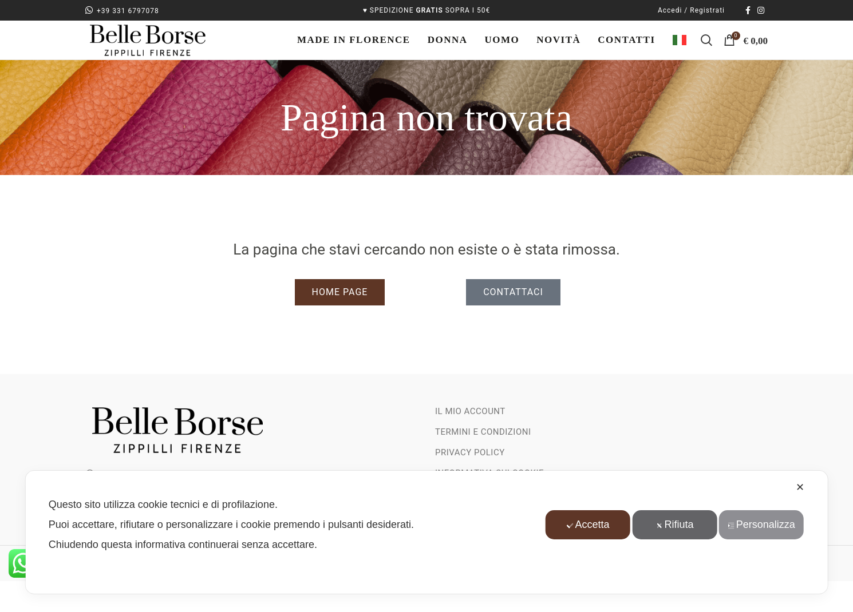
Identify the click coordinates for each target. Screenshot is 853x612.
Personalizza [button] (763, 524)
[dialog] (427, 532)
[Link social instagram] (761, 10)
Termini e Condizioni (483, 463)
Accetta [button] (587, 524)
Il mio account (470, 442)
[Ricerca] (706, 56)
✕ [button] (800, 487)
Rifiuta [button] (675, 524)
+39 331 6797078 (122, 11)
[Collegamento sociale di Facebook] (748, 10)
